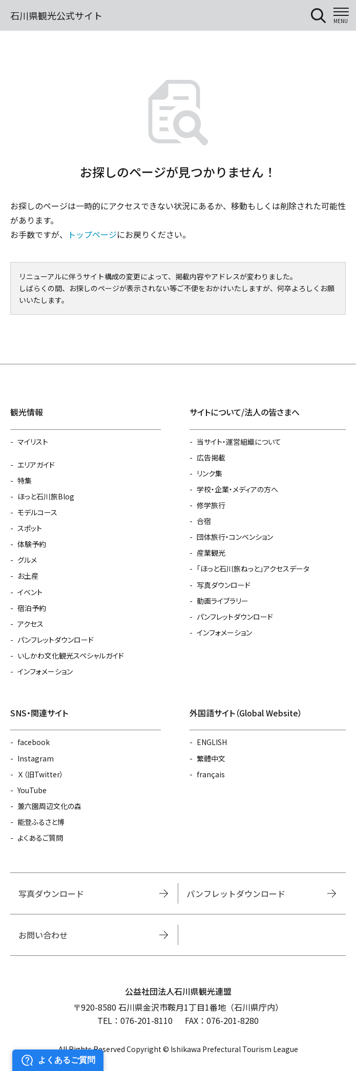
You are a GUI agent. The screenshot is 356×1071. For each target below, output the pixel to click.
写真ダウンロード (223, 585)
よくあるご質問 (40, 838)
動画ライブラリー (222, 601)
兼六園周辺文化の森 (49, 806)
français (211, 774)
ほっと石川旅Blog (45, 496)
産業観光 (211, 553)
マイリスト (32, 441)
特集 (24, 480)
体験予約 (31, 544)
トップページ (92, 234)
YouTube (32, 790)
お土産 (27, 576)
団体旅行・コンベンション (235, 537)
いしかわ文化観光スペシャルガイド (70, 655)
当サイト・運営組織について (239, 441)
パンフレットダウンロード (55, 640)
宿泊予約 (31, 608)
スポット (29, 528)
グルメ (27, 560)
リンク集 (209, 473)
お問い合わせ (43, 935)
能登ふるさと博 (41, 822)
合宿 (204, 521)
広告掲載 (211, 457)
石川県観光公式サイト (56, 15)
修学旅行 (211, 505)
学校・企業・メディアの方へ (237, 489)
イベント (30, 592)
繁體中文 (211, 758)
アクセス (30, 624)
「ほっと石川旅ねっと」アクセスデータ (253, 568)
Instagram (35, 758)
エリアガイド (36, 465)
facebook (33, 742)
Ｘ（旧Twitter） (40, 774)
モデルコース (37, 512)
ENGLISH (212, 742)
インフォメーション (45, 671)
